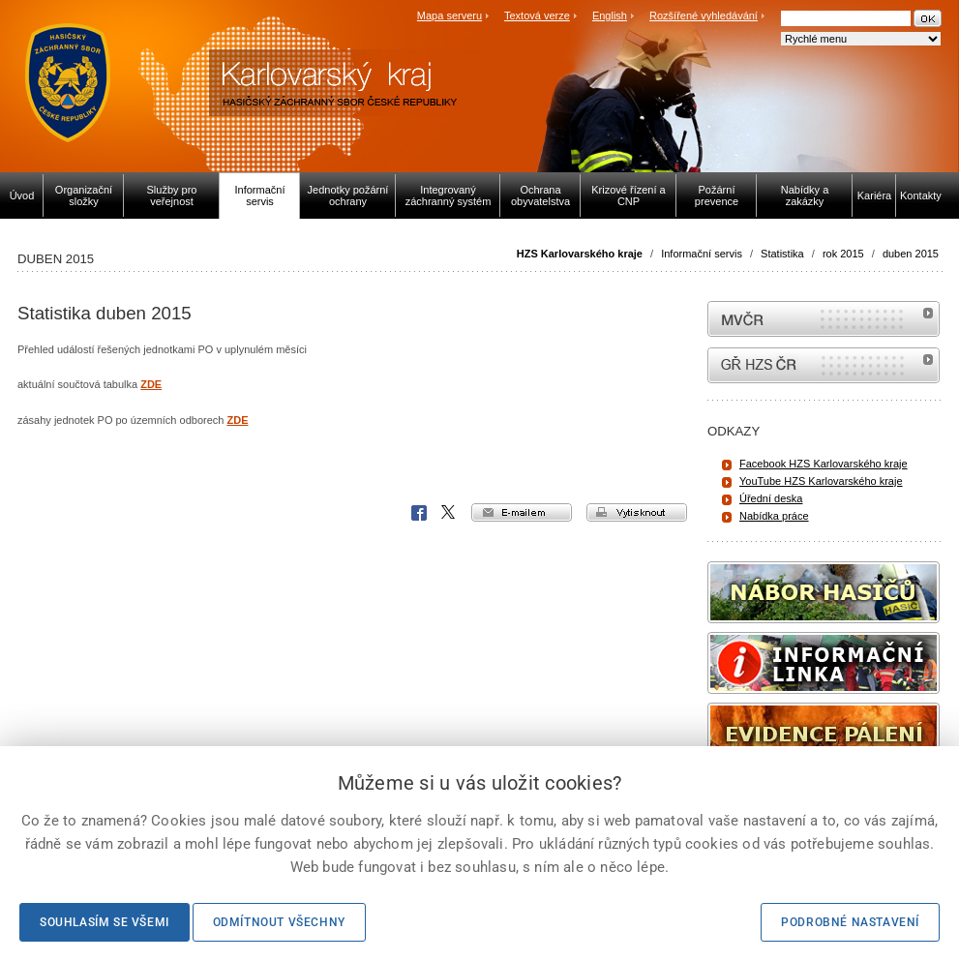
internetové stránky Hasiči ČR (823, 365)
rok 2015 (843, 253)
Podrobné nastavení (850, 922)
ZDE (151, 384)
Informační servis (701, 253)
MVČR (823, 319)
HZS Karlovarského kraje (581, 253)
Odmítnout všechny (279, 922)
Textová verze (537, 15)
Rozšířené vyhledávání (703, 15)
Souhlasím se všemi (104, 922)
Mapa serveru (449, 15)
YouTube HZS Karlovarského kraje (821, 481)
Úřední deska (770, 498)
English (609, 15)
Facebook (419, 513)
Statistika (782, 253)
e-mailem (521, 512)
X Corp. (449, 513)
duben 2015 (911, 253)
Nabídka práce (774, 516)
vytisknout (636, 512)
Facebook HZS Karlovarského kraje (823, 463)
